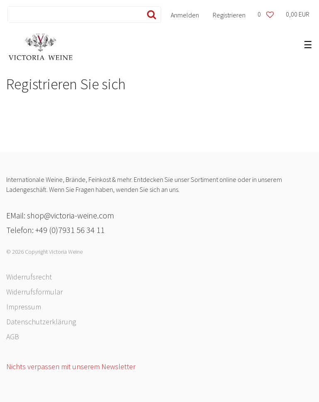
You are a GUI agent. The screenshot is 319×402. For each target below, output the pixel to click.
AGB (12, 336)
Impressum (23, 306)
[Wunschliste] (265, 14)
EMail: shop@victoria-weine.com (60, 215)
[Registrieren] (229, 14)
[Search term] (73, 14)
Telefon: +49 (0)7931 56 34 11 (55, 230)
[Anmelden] (185, 14)
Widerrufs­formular (34, 292)
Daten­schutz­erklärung (41, 321)
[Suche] (150, 14)
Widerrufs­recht (29, 277)
